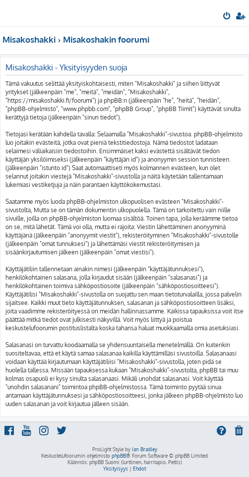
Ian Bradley (144, 449)
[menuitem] (227, 17)
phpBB (119, 456)
